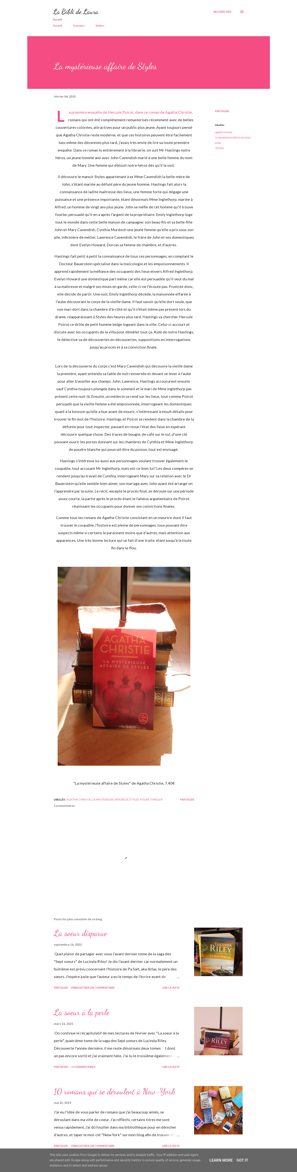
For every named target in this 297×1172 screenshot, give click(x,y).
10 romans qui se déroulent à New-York (115, 1091)
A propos (79, 25)
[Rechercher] (222, 11)
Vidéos (100, 25)
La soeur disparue (80, 933)
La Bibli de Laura (75, 12)
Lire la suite (171, 987)
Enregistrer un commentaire (93, 987)
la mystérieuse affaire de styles (233, 137)
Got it (242, 1160)
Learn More (221, 1160)
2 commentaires (83, 1066)
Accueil (57, 25)
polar (218, 142)
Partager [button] (222, 111)
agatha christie (223, 132)
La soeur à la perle (81, 1012)
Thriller (219, 148)
